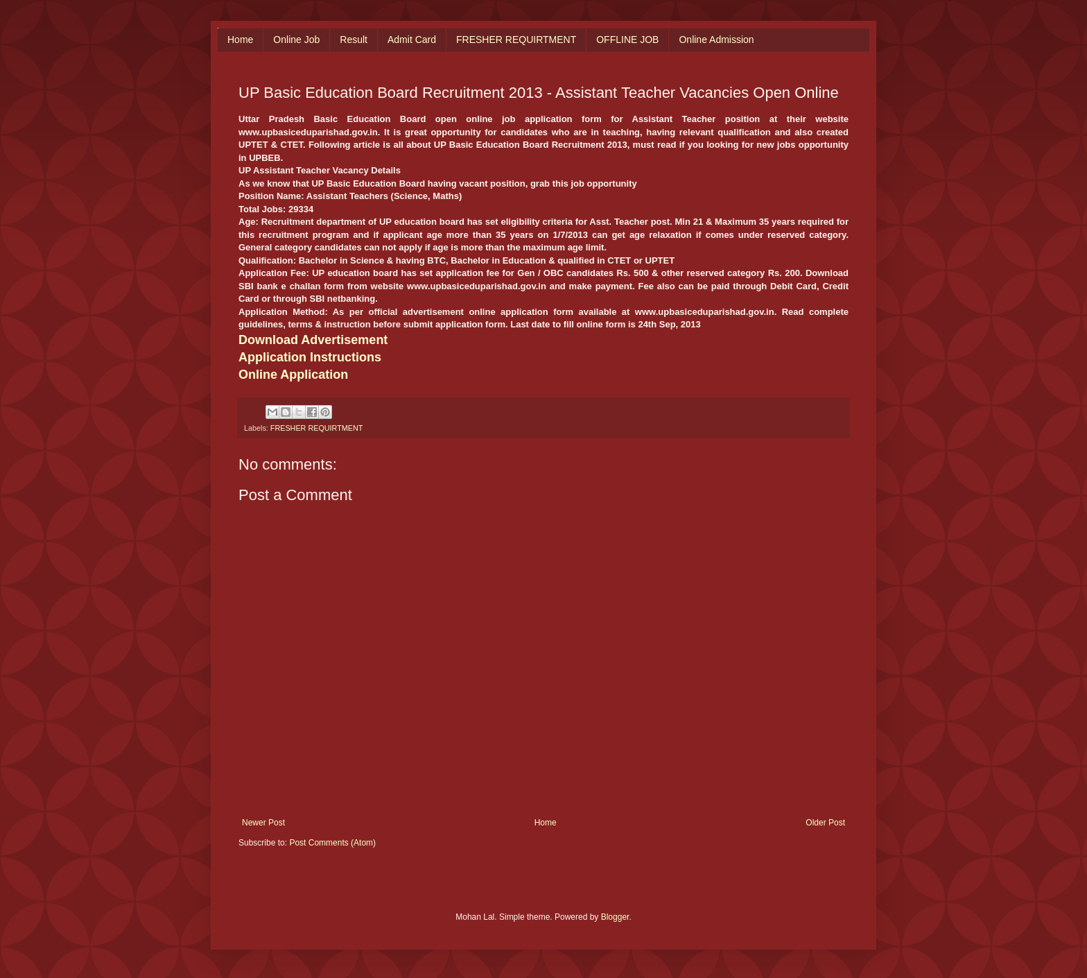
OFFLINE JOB (627, 39)
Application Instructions (309, 357)
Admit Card (412, 39)
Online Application (293, 374)
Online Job (296, 39)
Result (353, 39)
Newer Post (263, 822)
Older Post (825, 822)
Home (240, 39)
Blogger (615, 917)
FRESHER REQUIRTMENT (516, 39)
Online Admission (716, 39)
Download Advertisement (313, 340)
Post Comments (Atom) (332, 843)
